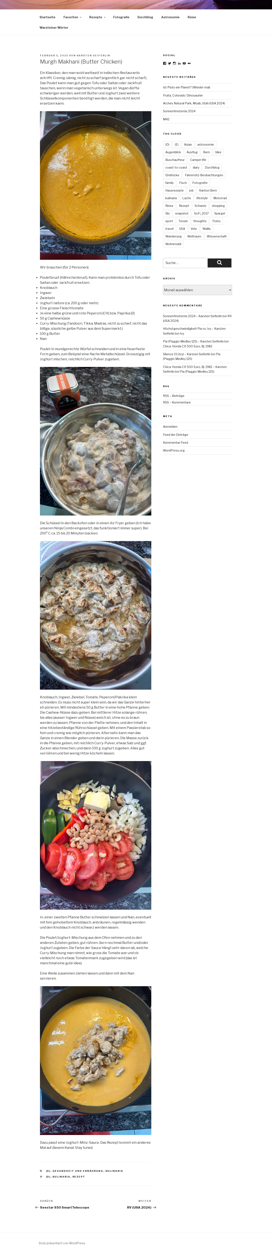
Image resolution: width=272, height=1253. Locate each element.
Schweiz (200, 205)
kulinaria (114, 1170)
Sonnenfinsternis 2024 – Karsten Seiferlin (192, 316)
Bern (206, 152)
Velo (194, 228)
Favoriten (73, 17)
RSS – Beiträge (173, 396)
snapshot (181, 213)
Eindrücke (172, 175)
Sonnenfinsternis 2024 (179, 111)
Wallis (207, 228)
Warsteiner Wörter (54, 27)
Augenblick (173, 152)
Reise (192, 17)
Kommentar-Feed (175, 442)
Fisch (183, 183)
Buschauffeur (175, 160)
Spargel (219, 213)
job (191, 190)
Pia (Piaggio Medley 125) (197, 371)
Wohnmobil (173, 244)
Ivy (182, 333)
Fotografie (121, 17)
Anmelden (170, 426)
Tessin (183, 221)
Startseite (47, 17)
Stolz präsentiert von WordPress (62, 1243)
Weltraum (194, 236)
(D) (48, 1170)
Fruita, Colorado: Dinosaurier (183, 95)
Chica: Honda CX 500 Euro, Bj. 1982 (187, 346)
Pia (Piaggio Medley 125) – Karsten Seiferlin (193, 341)
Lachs (186, 198)
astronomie (205, 144)
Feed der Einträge (175, 434)
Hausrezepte (174, 190)
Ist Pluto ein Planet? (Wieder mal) (186, 87)
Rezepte (97, 17)
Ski (167, 213)
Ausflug (192, 152)
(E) (176, 144)
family (169, 183)
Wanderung (173, 236)
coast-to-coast (176, 167)
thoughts (200, 221)
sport (169, 221)
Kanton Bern (208, 190)
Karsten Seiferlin (93, 55)
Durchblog (145, 17)
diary (196, 167)
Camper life (198, 160)
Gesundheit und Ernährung (77, 1170)
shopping (218, 205)
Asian (188, 144)
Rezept (78, 1176)
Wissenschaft (217, 236)
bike (218, 152)
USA (182, 228)
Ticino (216, 221)
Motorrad (220, 198)
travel (169, 228)
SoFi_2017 (201, 213)
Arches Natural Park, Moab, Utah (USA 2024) (194, 103)
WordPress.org (174, 450)
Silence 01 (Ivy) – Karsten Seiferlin (186, 354)
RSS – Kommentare (177, 402)
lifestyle (202, 198)
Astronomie (170, 17)
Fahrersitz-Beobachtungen (204, 175)
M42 (166, 119)
